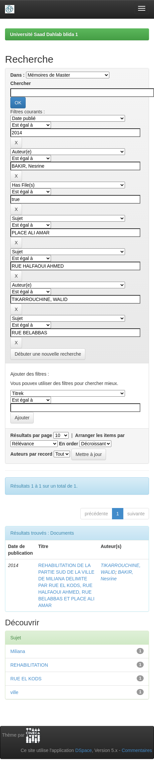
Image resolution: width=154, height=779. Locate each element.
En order (68, 443)
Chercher (20, 83)
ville (14, 692)
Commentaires (137, 750)
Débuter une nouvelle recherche (48, 354)
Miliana (17, 651)
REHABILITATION (29, 665)
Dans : (17, 75)
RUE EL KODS (26, 678)
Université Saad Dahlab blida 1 (44, 34)
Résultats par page (31, 435)
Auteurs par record (31, 454)
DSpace (83, 750)
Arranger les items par (100, 435)
